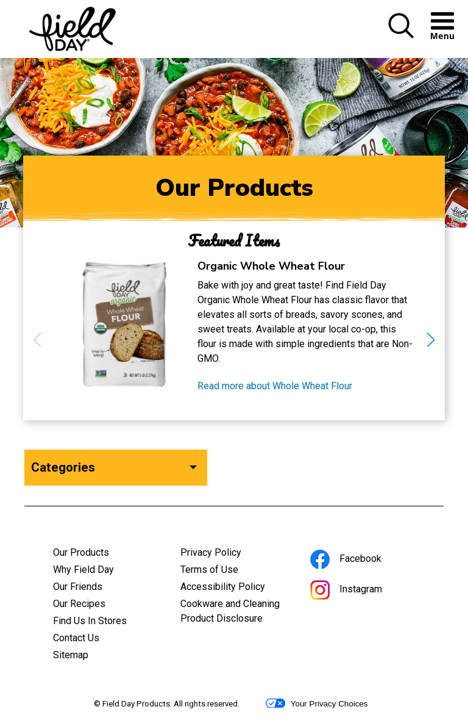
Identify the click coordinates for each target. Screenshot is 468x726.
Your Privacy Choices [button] (316, 703)
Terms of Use (225, 571)
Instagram (362, 591)
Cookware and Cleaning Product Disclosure (234, 612)
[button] (401, 35)
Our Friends (77, 586)
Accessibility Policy (234, 588)
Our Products (81, 552)
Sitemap (70, 655)
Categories (63, 467)
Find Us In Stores (90, 621)
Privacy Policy (227, 554)
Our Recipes (79, 603)
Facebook (362, 560)
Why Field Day (83, 569)
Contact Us (76, 638)
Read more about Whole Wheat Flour (274, 386)
